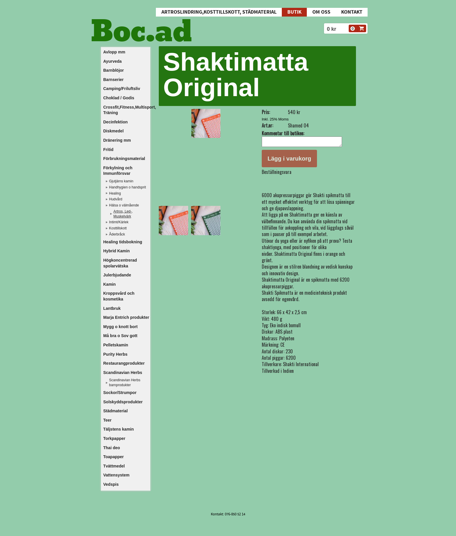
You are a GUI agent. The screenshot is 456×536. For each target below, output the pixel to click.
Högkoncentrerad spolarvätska (120, 263)
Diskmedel (113, 131)
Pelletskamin (115, 345)
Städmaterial (115, 411)
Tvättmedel (114, 466)
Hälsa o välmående (124, 205)
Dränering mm (117, 140)
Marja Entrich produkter (126, 317)
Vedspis (111, 484)
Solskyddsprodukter (122, 402)
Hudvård (115, 199)
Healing (115, 193)
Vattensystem (116, 475)
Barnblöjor (113, 70)
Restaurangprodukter (124, 363)
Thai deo (111, 447)
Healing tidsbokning (122, 242)
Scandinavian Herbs (122, 372)
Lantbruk (112, 308)
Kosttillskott (118, 228)
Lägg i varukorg (289, 160)
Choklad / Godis (118, 98)
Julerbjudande (117, 275)
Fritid (108, 149)
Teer (107, 420)
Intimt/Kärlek (119, 222)
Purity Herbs (115, 354)
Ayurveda (112, 61)
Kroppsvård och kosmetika (118, 296)
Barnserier (113, 79)
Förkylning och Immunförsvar (117, 171)
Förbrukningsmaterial (124, 158)
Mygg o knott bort (120, 326)
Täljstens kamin (118, 429)
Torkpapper (114, 438)
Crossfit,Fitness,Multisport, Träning (126, 110)
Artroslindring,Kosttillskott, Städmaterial (219, 12)
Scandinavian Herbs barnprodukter (124, 382)
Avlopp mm (114, 52)
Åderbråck (117, 234)
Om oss (321, 12)
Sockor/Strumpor (119, 392)
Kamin (109, 284)
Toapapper (113, 456)
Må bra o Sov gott (120, 335)
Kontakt (351, 12)
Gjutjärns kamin (121, 181)
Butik (294, 12)
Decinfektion (115, 122)
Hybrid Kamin (116, 251)
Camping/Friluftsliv (121, 88)
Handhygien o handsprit (127, 187)
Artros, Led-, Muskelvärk (123, 213)
